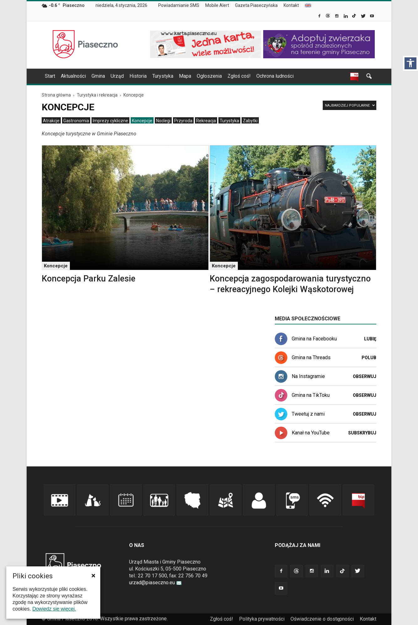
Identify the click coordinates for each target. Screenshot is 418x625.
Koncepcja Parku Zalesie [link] (88, 279)
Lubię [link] (370, 338)
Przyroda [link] (183, 120)
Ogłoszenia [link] (209, 76)
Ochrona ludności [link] (275, 76)
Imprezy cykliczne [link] (110, 120)
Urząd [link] (117, 76)
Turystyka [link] (162, 76)
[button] (93, 575)
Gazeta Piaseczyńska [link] (256, 5)
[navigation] (201, 76)
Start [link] (50, 76)
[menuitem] (181, 5)
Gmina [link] (98, 76)
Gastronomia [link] (76, 120)
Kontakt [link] (291, 5)
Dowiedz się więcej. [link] (54, 609)
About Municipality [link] (308, 5)
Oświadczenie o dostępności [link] (322, 619)
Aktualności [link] (73, 76)
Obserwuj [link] (364, 376)
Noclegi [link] (163, 120)
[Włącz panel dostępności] (410, 63)
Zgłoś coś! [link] (239, 76)
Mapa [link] (185, 76)
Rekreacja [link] (206, 120)
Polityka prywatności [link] (262, 619)
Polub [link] (369, 357)
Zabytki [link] (250, 120)
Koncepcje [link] (142, 120)
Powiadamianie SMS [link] (178, 5)
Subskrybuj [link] (362, 432)
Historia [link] (138, 76)
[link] (320, 16)
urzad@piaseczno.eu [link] (155, 583)
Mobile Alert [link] (217, 5)
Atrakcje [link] (51, 120)
